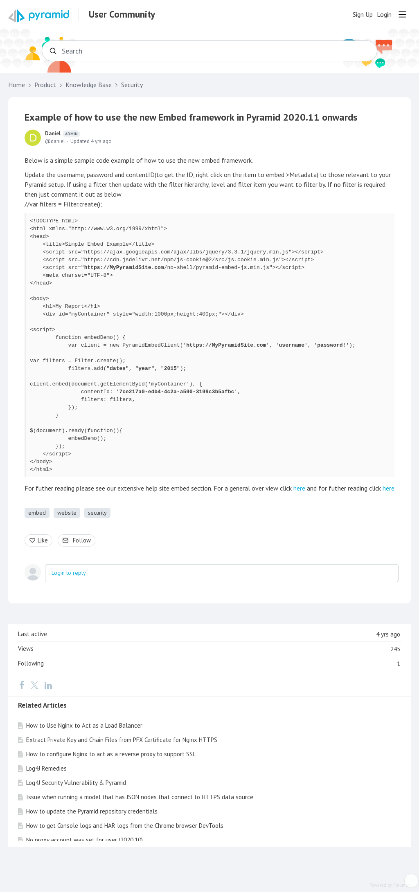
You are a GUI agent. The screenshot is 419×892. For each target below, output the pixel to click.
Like (43, 540)
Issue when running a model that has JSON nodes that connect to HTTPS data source (139, 797)
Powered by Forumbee (391, 885)
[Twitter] (34, 685)
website (67, 512)
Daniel (62, 133)
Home (16, 85)
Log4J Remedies (46, 768)
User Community (122, 14)
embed (37, 512)
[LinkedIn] (48, 685)
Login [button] (384, 14)
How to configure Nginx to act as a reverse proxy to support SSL (111, 754)
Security (132, 85)
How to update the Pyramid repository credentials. (92, 811)
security (97, 512)
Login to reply (69, 572)
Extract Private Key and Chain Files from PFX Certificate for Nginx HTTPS (121, 740)
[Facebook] (21, 685)
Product (45, 85)
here (299, 488)
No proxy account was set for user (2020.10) (84, 840)
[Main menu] (402, 14)
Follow (82, 540)
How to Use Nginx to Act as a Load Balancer (84, 725)
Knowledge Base (88, 85)
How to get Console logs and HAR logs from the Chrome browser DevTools (124, 825)
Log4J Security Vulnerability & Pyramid (76, 783)
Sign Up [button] (363, 14)
